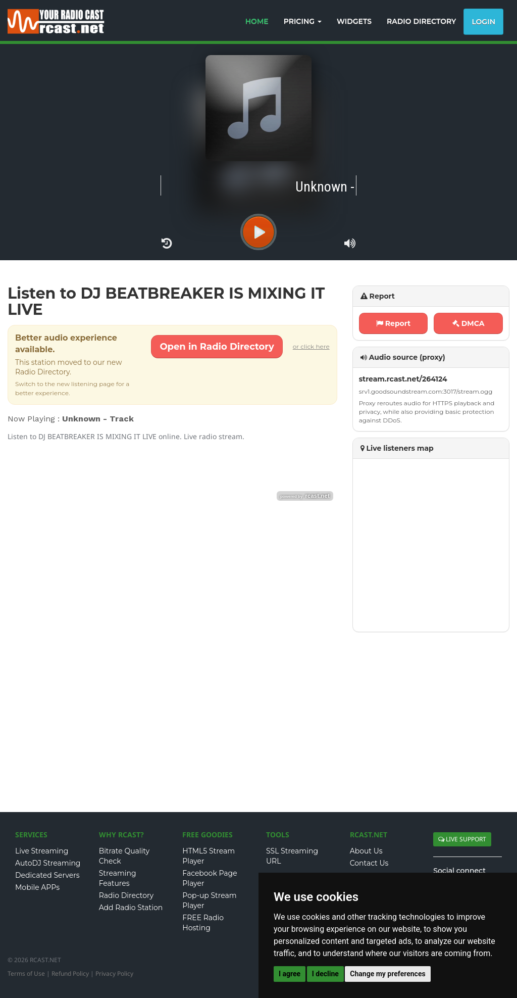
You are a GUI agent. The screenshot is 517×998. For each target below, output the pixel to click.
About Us (366, 851)
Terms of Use (26, 973)
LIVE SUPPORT (462, 839)
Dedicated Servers (47, 875)
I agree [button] (289, 974)
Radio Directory (126, 895)
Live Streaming (41, 851)
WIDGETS (354, 21)
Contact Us (369, 863)
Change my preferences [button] (387, 974)
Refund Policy (70, 973)
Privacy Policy (114, 973)
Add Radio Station (131, 907)
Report (393, 323)
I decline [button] (325, 974)
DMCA (468, 323)
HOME (257, 21)
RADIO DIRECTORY (421, 21)
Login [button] (483, 21)
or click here (311, 346)
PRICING (303, 21)
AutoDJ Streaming (47, 863)
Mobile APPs (37, 887)
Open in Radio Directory (217, 346)
